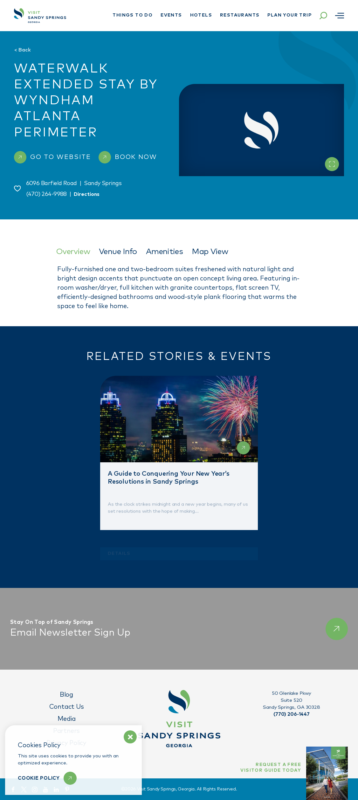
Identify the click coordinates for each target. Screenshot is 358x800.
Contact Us (66, 707)
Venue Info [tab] (118, 252)
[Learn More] (47, 778)
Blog (66, 695)
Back (22, 49)
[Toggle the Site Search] (323, 15)
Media (67, 719)
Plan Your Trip (289, 15)
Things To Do (133, 15)
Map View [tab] (210, 252)
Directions (87, 194)
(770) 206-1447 (291, 714)
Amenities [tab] (164, 252)
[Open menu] (339, 15)
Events (171, 15)
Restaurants (239, 15)
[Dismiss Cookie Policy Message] (130, 736)
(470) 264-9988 (46, 194)
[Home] (40, 15)
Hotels (201, 15)
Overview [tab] (73, 252)
